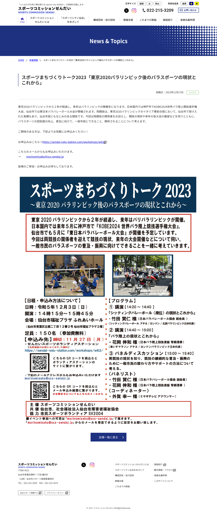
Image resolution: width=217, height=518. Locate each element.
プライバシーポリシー (56, 492)
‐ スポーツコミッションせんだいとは (130, 464)
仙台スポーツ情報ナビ (29, 492)
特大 (157, 3)
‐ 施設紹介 (157, 464)
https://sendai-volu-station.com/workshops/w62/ (73, 142)
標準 (141, 3)
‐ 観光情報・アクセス (162, 469)
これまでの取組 (148, 20)
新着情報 (34, 60)
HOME (22, 22)
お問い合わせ (190, 10)
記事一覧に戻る (108, 437)
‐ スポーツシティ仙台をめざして (128, 469)
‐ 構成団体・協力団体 (123, 475)
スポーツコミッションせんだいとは (42, 20)
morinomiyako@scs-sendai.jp (45, 156)
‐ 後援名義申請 (159, 475)
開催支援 (128, 20)
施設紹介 (168, 20)
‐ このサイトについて (162, 480)
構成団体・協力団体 (104, 20)
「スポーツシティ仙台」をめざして (73, 20)
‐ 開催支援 (117, 480)
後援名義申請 (187, 20)
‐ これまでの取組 (121, 486)
